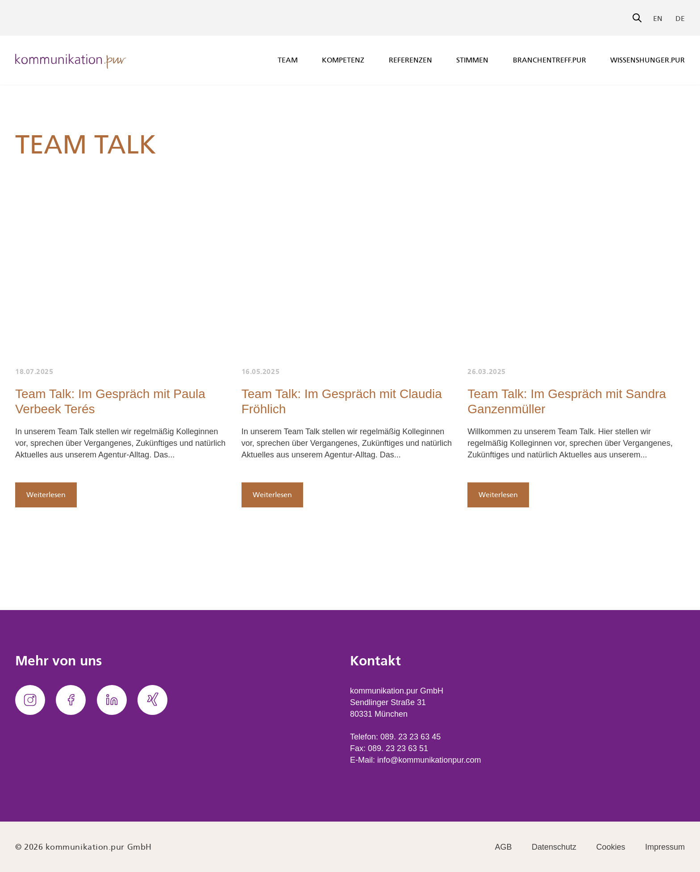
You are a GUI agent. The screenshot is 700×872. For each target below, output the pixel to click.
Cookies (610, 847)
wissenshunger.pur (647, 60)
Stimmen (472, 60)
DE (680, 18)
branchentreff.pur (549, 60)
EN (657, 18)
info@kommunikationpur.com (429, 760)
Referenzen (410, 60)
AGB (503, 847)
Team (288, 60)
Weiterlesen (46, 494)
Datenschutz (554, 847)
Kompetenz (343, 60)
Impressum (665, 847)
